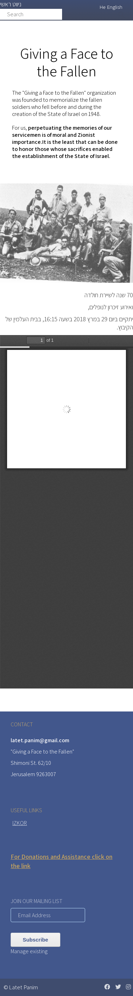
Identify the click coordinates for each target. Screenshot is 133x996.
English (114, 7)
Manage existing (29, 951)
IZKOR (19, 823)
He (102, 7)
